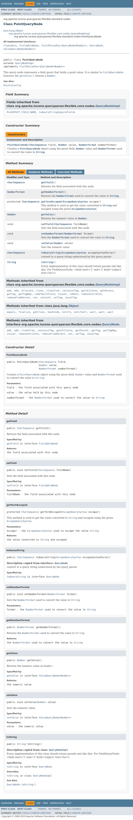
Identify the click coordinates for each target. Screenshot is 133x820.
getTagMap (25, 294)
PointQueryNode (17, 144)
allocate (27, 290)
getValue (47, 214)
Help (68, 4)
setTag (58, 297)
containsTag (70, 290)
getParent (106, 290)
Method (46, 14)
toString (47, 262)
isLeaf (62, 294)
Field (26, 14)
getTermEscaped (51, 201)
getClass (39, 312)
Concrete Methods (69, 172)
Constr (35, 14)
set (35, 297)
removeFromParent (18, 297)
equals (11, 312)
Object (74, 306)
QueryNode (96, 45)
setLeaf (45, 297)
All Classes (74, 9)
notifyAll (80, 312)
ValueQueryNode (13, 49)
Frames (42, 9)
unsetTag (71, 297)
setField (47, 224)
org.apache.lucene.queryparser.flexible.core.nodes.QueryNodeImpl (49, 33)
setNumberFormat (52, 233)
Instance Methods (40, 172)
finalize (24, 312)
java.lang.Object (13, 30)
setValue (47, 243)
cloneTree (52, 290)
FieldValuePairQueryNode (58, 45)
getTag (11, 294)
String (11, 262)
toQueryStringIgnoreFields (57, 112)
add (9, 290)
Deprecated (57, 4)
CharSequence (38, 144)
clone (39, 290)
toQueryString (50, 252)
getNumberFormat (52, 192)
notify (66, 312)
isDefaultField (44, 294)
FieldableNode (29, 45)
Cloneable (10, 45)
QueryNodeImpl (24, 63)
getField (47, 182)
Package (19, 4)
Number (80, 45)
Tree (45, 4)
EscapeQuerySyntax (75, 201)
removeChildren (91, 294)
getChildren (89, 290)
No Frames (54, 9)
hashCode (53, 312)
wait (93, 312)
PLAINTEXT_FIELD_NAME (21, 112)
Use (38, 4)
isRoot (73, 294)
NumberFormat (87, 144)
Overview (6, 4)
